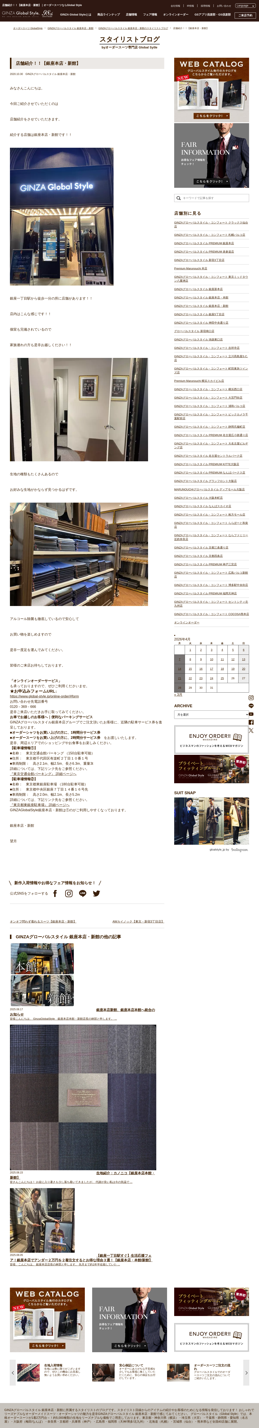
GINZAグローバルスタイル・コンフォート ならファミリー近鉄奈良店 (211, 537)
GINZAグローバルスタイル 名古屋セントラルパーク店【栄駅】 (114, 1336)
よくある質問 (183, 1246)
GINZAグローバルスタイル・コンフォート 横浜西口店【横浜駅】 (116, 1309)
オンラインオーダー (175, 14)
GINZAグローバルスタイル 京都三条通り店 (201, 547)
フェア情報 (150, 14)
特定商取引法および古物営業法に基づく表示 (200, 1273)
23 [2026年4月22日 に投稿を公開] (200, 678)
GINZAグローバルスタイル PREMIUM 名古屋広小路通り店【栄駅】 (117, 1328)
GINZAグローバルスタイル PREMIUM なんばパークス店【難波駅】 (117, 1344)
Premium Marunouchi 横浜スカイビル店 (199, 380)
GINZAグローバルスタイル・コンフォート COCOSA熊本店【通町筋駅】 (119, 1398)
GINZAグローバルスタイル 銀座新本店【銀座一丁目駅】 (111, 1270)
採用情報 (205, 6)
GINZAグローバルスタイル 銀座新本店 (198, 289)
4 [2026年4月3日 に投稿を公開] (222, 649)
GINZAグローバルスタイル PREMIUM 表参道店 (204, 251)
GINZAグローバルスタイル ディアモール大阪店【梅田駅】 (112, 1351)
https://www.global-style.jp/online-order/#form (44, 696)
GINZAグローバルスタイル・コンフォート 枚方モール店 (209, 514)
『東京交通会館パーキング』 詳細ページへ (43, 774)
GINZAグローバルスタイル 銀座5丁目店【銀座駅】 (108, 1278)
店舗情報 (131, 14)
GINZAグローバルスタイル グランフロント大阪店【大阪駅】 (113, 1347)
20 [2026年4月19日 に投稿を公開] (243, 668)
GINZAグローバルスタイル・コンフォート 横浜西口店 (208, 389)
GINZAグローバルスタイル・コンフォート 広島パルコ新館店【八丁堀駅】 (120, 1382)
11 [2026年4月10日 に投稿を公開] (222, 659)
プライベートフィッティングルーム (51, 1243)
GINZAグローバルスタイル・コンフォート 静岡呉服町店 (209, 426)
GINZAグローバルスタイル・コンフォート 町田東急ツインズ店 (211, 370)
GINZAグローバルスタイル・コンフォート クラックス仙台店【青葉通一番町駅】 (124, 1247)
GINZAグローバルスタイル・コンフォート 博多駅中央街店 (211, 585)
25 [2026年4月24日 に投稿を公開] (222, 678)
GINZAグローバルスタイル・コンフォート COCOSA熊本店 (211, 614)
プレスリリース (184, 1262)
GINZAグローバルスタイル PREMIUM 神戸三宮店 (205, 564)
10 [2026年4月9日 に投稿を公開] (211, 659)
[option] (54, 1132)
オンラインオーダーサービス (47, 1269)
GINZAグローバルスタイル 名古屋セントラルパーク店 (208, 455)
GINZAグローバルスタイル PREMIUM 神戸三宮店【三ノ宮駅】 (114, 1378)
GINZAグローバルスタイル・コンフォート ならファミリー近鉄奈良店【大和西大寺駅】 (127, 1371)
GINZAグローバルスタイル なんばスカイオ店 (202, 506)
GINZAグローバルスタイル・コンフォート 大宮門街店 (208, 397)
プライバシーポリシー (188, 1266)
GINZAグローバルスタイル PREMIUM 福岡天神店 (205, 593)
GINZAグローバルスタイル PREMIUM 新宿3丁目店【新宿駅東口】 (116, 1258)
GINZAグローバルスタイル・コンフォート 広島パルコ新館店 (211, 574)
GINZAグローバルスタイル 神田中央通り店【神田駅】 (110, 1281)
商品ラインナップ (108, 14)
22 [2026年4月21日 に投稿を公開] (190, 678)
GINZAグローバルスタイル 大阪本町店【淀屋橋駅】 (108, 1355)
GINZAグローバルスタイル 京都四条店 (198, 556)
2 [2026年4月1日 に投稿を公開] (201, 649)
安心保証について (41, 1266)
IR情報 (190, 6)
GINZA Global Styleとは (76, 14)
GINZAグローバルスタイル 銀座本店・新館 (201, 306)
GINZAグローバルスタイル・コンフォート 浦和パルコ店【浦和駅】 (117, 1316)
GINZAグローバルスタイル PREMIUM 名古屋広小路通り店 (211, 435)
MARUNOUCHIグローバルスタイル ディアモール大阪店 (209, 489)
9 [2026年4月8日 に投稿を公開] (201, 659)
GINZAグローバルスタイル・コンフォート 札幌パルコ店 (209, 234)
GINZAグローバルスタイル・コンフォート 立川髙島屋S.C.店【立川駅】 (119, 1297)
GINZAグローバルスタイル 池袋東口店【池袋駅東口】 (110, 1289)
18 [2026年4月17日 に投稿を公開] (222, 668)
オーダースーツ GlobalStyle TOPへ (51, 1239)
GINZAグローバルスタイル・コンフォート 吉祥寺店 (207, 348)
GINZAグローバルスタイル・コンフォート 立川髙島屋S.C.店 (211, 358)
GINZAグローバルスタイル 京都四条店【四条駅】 (107, 1375)
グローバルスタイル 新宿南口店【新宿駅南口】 (106, 1285)
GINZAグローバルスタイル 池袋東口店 (198, 339)
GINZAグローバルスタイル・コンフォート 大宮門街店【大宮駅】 (116, 1312)
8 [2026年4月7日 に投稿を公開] (190, 659)
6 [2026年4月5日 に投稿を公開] (243, 649)
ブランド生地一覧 (41, 1281)
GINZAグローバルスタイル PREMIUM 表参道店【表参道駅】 (113, 1254)
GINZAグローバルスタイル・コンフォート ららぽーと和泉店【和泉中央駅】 (122, 1367)
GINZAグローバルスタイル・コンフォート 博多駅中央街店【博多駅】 (118, 1390)
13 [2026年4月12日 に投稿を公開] (243, 659)
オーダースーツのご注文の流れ (49, 1258)
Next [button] (246, 1132)
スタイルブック (40, 1284)
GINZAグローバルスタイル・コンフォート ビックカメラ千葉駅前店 (211, 416)
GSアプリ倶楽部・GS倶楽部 (212, 14)
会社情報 (175, 6)
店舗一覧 (85, 1239)
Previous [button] (13, 1132)
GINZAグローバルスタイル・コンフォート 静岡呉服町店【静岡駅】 (117, 1324)
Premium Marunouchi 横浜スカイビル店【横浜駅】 (108, 1305)
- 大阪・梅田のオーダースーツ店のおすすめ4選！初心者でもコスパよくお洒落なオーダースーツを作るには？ (200, 1339)
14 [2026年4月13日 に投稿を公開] (179, 668)
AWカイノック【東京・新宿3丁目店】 (138, 921)
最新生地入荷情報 (41, 1277)
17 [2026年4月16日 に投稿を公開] (211, 668)
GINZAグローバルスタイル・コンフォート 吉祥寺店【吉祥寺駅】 (116, 1293)
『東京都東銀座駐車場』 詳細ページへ (39, 805)
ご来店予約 (245, 15)
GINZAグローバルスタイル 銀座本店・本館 (201, 297)
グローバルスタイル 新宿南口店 (194, 331)
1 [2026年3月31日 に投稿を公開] (190, 649)
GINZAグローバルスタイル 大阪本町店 (198, 497)
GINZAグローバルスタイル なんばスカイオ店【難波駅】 (111, 1359)
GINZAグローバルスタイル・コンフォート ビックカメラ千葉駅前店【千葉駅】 (123, 1320)
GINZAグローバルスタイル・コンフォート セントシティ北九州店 (211, 603)
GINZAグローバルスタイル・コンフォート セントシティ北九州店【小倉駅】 (122, 1394)
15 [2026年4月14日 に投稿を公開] (190, 668)
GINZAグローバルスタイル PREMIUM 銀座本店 (204, 243)
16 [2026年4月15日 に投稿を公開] (200, 668)
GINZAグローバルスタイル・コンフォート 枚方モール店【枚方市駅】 (118, 1363)
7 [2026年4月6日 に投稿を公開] (179, 659)
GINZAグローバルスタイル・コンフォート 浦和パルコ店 (209, 406)
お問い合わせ (224, 6)
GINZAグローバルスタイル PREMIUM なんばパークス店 (209, 472)
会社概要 (181, 1254)
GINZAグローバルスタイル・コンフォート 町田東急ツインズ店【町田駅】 (120, 1301)
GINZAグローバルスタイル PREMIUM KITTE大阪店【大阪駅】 (114, 1340)
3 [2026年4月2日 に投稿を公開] (211, 649)
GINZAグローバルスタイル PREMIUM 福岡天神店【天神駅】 (113, 1386)
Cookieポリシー (184, 1269)
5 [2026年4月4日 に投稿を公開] (233, 649)
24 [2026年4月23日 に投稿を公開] (211, 678)
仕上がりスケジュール (44, 1262)
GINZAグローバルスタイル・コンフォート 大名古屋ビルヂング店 (211, 445)
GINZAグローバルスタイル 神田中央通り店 (201, 322)
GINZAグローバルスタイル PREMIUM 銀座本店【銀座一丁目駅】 (116, 1250)
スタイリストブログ (43, 1247)
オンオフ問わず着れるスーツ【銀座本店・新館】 (43, 921)
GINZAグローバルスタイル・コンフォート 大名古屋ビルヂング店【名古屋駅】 (123, 1332)
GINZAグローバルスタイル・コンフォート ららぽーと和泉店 (211, 524)
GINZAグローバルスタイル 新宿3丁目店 (199, 260)
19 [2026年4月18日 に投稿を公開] (232, 668)
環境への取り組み (185, 1277)
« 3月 (178, 694)
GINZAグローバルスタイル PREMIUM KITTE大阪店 (206, 464)
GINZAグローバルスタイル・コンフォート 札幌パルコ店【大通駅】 (117, 1243)
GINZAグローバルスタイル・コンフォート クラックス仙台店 (211, 224)
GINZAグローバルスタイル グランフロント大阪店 (205, 481)
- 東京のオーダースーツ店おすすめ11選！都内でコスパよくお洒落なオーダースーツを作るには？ (200, 1326)
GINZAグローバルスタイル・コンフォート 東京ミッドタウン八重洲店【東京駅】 (124, 1266)
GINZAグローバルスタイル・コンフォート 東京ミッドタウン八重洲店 (211, 278)
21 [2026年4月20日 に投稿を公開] (179, 678)
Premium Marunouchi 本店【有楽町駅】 (102, 1262)
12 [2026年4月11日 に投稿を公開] (232, 659)
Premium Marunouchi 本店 (190, 268)
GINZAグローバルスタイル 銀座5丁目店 (199, 314)
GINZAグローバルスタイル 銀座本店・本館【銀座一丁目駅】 (113, 1274)
